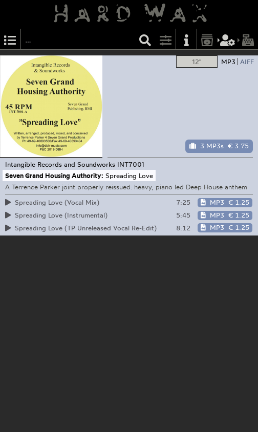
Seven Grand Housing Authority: (54, 175)
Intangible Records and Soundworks (60, 164)
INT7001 (130, 164)
